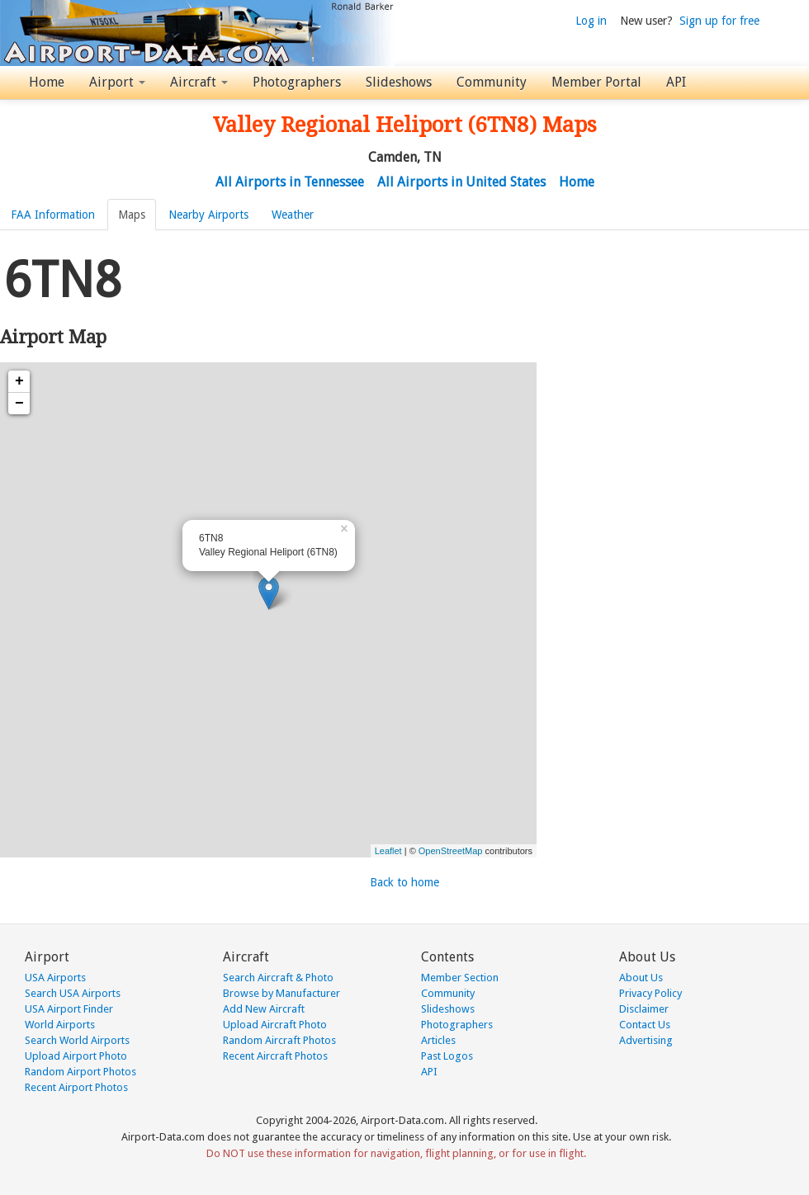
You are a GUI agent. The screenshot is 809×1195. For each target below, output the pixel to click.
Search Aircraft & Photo (278, 977)
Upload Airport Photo (76, 1056)
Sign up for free (719, 20)
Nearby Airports (208, 214)
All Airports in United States (461, 182)
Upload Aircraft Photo (275, 1024)
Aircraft (199, 82)
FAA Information (53, 214)
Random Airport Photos (80, 1071)
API (676, 82)
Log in (591, 20)
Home (46, 82)
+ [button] (19, 381)
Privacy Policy (650, 993)
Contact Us (644, 1024)
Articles (438, 1040)
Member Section (460, 977)
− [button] (19, 403)
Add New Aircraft (264, 1009)
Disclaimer (644, 1009)
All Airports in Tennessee (289, 182)
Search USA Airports (73, 993)
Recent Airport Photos (76, 1087)
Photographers (297, 82)
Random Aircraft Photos (279, 1040)
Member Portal (596, 82)
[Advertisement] (155, 401)
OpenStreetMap (451, 851)
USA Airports (55, 977)
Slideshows (399, 82)
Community (492, 82)
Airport (117, 82)
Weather (293, 214)
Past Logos (447, 1056)
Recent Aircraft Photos (275, 1056)
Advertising (646, 1040)
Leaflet (388, 851)
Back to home (404, 882)
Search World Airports (77, 1040)
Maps (131, 214)
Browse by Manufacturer (281, 993)
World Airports (60, 1024)
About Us (641, 977)
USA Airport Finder (69, 1009)
